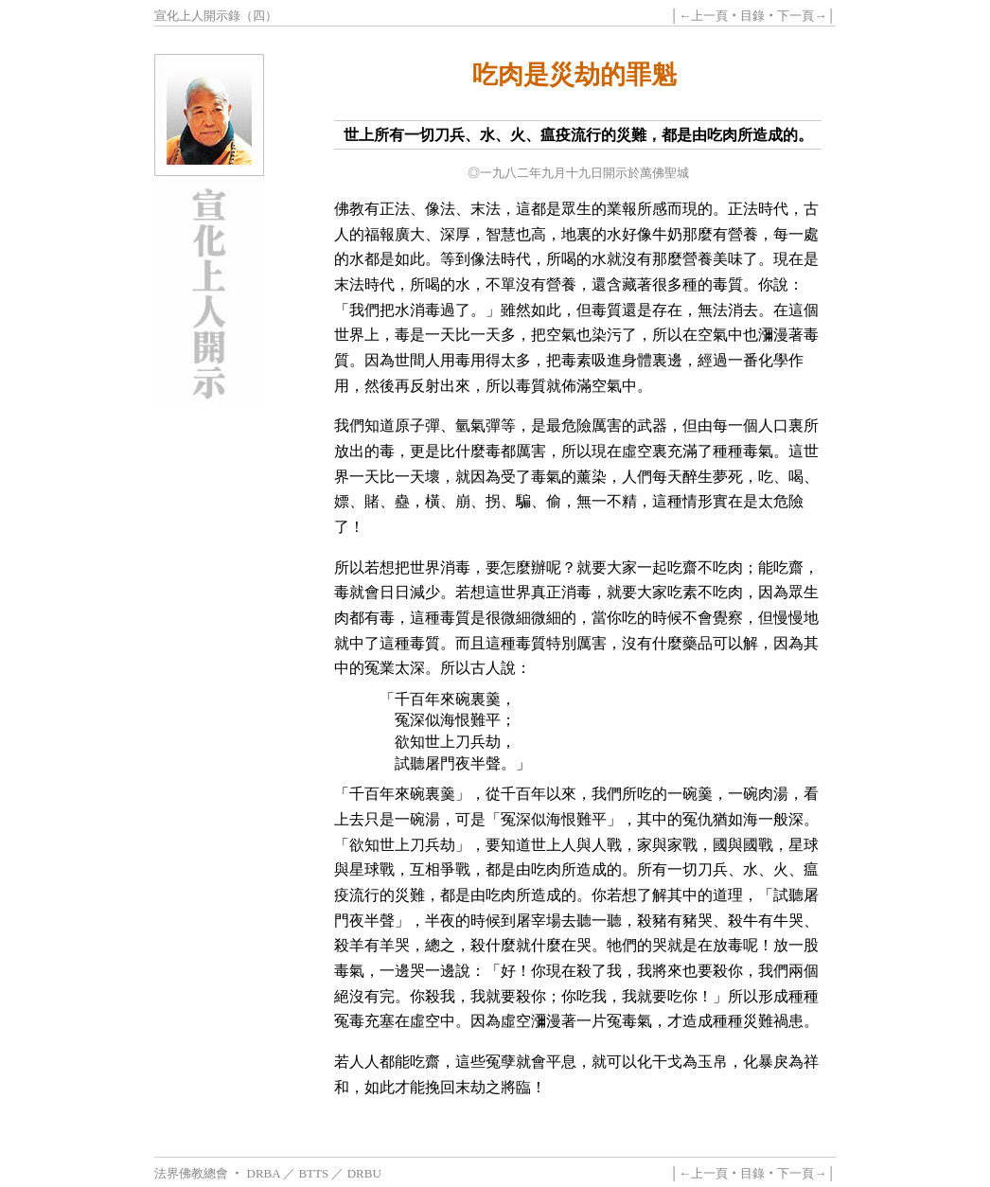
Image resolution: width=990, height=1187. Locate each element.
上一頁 (709, 16)
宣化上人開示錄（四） (215, 16)
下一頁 (795, 16)
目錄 (752, 16)
